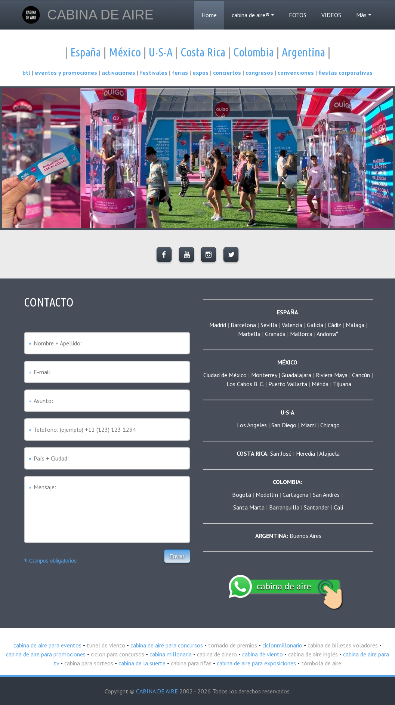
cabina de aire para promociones (46, 654)
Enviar (177, 556)
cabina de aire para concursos (166, 645)
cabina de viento (262, 654)
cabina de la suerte (141, 663)
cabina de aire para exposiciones (255, 663)
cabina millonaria (170, 654)
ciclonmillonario (281, 645)
